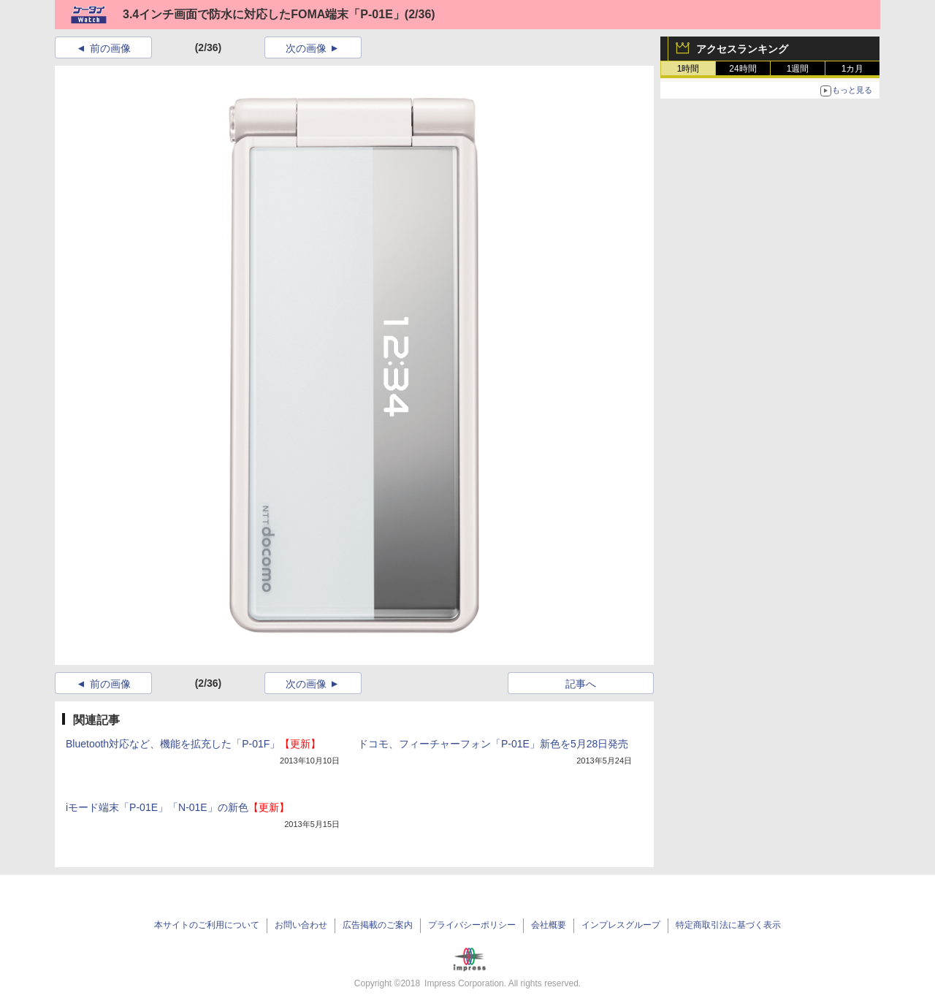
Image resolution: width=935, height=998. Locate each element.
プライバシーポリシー (472, 925)
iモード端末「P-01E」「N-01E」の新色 (177, 807)
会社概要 (548, 925)
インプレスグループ (620, 925)
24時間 (742, 69)
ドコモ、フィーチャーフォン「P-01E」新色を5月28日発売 (493, 744)
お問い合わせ (301, 925)
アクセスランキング (742, 49)
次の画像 (306, 48)
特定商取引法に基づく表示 (728, 925)
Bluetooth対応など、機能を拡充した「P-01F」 (193, 744)
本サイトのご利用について (206, 925)
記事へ (580, 684)
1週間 (798, 69)
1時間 (688, 69)
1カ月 (853, 69)
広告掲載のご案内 (378, 925)
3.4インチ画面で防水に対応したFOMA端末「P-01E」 (264, 14)
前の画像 (110, 48)
